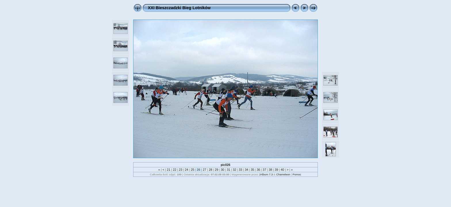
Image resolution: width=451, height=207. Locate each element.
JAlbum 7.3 (266, 174)
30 (222, 169)
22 (174, 169)
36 (258, 169)
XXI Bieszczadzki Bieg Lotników (179, 7)
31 (228, 169)
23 (180, 169)
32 (234, 169)
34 (246, 169)
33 (240, 169)
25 (192, 169)
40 (282, 169)
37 (264, 169)
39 (276, 169)
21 (168, 169)
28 (210, 169)
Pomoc (297, 174)
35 (252, 169)
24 (186, 169)
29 (216, 169)
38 (270, 169)
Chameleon (283, 174)
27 (204, 169)
